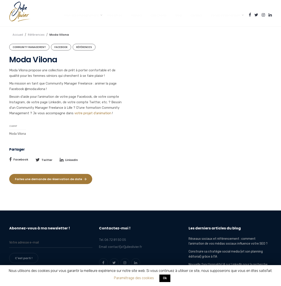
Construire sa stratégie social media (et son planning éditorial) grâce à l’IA (226, 254)
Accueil (18, 35)
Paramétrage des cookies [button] (134, 278)
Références (36, 35)
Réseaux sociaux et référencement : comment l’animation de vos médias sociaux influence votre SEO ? (228, 241)
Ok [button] (165, 278)
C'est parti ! (23, 258)
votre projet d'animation (93, 113)
